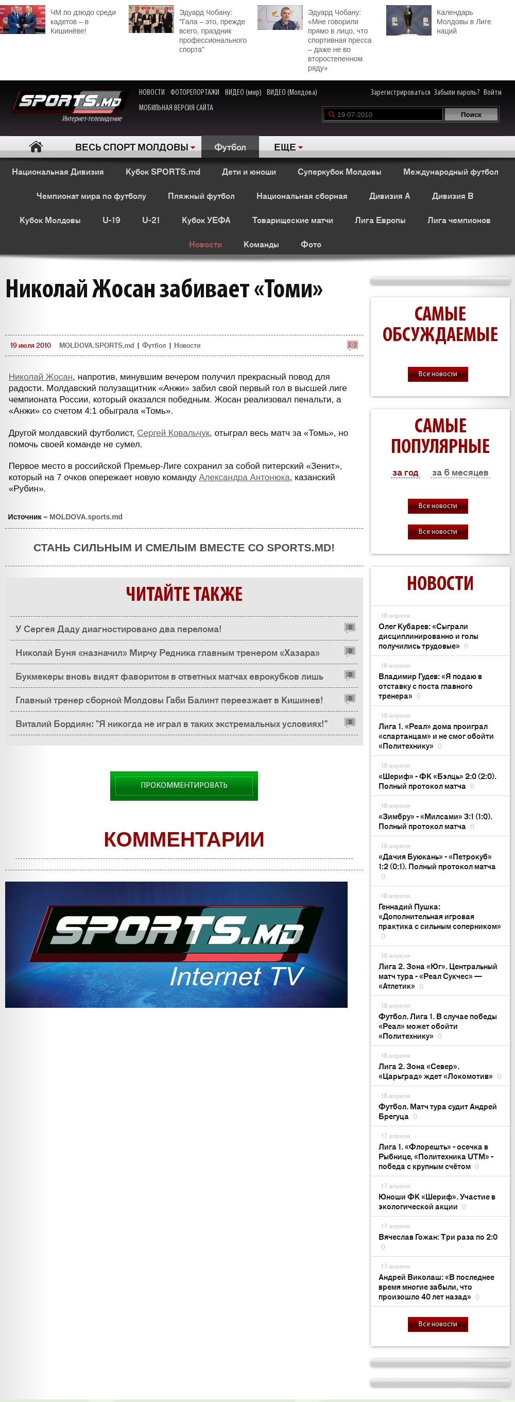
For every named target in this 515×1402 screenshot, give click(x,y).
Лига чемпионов (459, 219)
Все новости (438, 374)
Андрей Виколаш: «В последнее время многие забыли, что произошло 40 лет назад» (436, 1286)
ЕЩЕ (285, 146)
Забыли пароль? (457, 93)
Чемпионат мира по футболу (91, 195)
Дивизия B (452, 195)
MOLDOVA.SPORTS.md (96, 345)
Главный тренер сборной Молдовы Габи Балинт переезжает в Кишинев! (169, 699)
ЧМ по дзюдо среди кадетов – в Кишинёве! (58, 20)
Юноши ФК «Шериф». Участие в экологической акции (437, 1201)
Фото (311, 243)
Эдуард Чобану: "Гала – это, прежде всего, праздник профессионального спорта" (188, 29)
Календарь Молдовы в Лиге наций (438, 20)
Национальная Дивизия (58, 171)
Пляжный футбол (201, 195)
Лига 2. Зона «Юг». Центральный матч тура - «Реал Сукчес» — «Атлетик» (438, 975)
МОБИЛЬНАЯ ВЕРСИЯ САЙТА (176, 108)
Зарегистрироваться (401, 93)
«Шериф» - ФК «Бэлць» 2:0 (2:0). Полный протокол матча (437, 780)
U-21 (151, 219)
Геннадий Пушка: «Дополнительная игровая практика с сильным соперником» (440, 920)
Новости (205, 243)
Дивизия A (389, 195)
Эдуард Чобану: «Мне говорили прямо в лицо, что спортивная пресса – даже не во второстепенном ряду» (314, 38)
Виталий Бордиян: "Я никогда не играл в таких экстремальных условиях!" (171, 723)
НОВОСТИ (152, 93)
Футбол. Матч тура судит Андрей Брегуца (438, 1111)
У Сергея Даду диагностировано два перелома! (118, 628)
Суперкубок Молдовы (340, 171)
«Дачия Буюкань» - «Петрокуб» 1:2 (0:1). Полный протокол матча (437, 866)
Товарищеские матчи (292, 219)
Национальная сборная (302, 195)
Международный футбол (451, 171)
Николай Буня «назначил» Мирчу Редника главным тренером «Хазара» (167, 652)
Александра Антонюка (244, 477)
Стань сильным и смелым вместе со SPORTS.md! (184, 547)
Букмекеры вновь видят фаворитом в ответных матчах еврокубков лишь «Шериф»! (169, 678)
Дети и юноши (249, 171)
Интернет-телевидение (69, 107)
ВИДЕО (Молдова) (292, 93)
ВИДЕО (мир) (243, 93)
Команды (261, 243)
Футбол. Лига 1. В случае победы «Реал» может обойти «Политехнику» (438, 1025)
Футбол (230, 146)
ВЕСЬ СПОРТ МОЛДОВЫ (131, 146)
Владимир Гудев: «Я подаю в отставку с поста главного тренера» (430, 685)
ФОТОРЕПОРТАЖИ (194, 93)
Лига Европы (380, 219)
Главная (36, 147)
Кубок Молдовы (50, 219)
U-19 (111, 219)
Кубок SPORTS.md (163, 171)
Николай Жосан (41, 377)
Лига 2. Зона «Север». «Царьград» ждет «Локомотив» (440, 1070)
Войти (493, 93)
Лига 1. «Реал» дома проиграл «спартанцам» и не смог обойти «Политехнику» (436, 735)
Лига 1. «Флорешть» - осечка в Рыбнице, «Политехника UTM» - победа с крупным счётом (436, 1156)
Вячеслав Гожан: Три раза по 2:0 (438, 1241)
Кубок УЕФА (206, 219)
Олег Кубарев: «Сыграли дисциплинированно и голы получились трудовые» (428, 635)
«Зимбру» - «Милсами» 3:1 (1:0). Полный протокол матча (435, 821)
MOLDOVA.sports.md (86, 517)
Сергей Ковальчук (173, 433)
